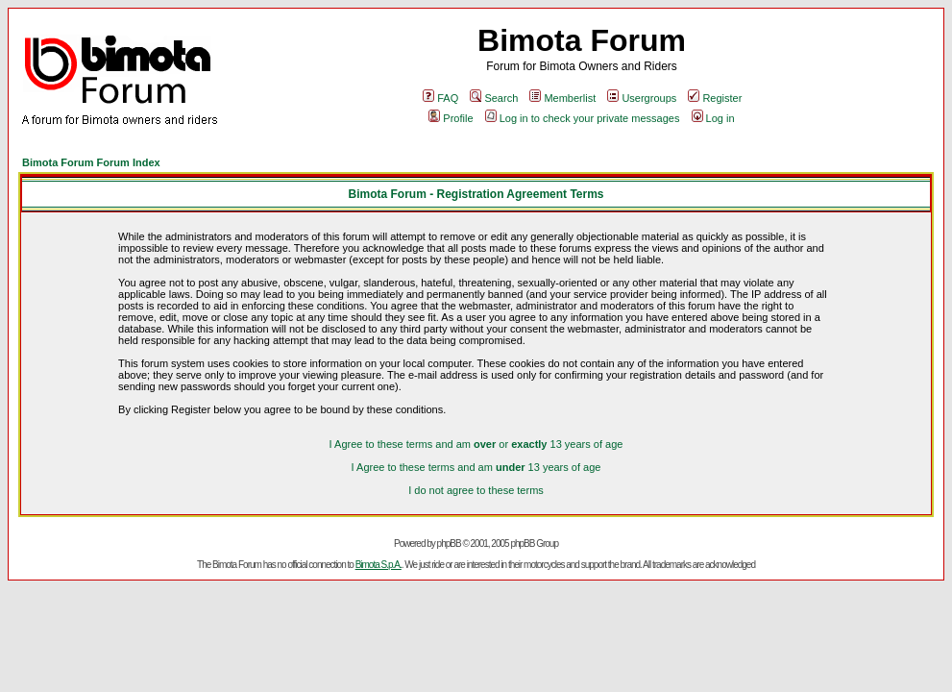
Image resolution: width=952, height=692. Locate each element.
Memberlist (562, 98)
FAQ (440, 98)
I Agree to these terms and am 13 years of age (476, 467)
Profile (450, 118)
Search (494, 98)
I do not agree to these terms (476, 490)
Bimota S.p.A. (378, 564)
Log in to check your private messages (582, 118)
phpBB (449, 543)
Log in (713, 118)
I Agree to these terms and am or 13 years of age (476, 444)
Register (715, 98)
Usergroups (641, 98)
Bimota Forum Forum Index (91, 162)
